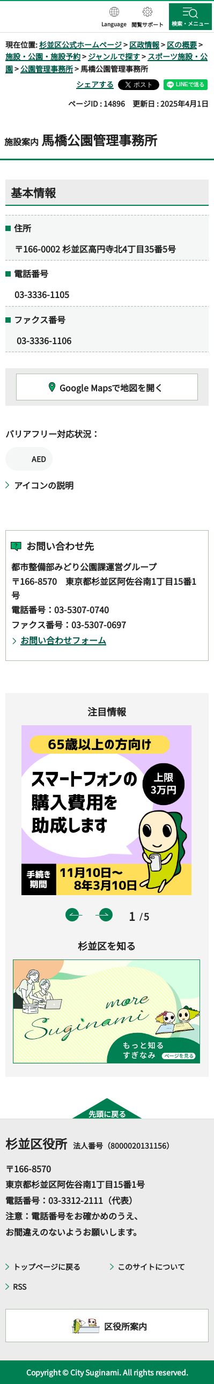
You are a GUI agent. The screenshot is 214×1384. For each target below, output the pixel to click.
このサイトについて (151, 1266)
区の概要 (182, 44)
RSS (19, 1286)
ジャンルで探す (114, 56)
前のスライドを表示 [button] (72, 914)
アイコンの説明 (43, 485)
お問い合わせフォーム (63, 640)
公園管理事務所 (46, 68)
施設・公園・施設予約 (42, 56)
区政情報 (144, 44)
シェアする (95, 84)
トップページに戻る (46, 1266)
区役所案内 (125, 1326)
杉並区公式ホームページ (80, 44)
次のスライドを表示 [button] (106, 914)
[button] (114, 17)
